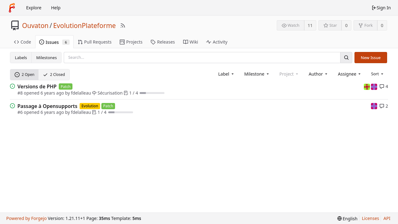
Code (22, 42)
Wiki (190, 42)
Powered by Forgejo (26, 218)
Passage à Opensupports (47, 106)
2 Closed (54, 74)
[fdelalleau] (367, 86)
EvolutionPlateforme (84, 25)
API (386, 218)
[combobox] (226, 74)
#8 (20, 93)
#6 (20, 112)
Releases (162, 42)
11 (310, 25)
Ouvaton (35, 25)
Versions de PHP (37, 86)
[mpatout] (374, 86)
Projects (131, 42)
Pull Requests (95, 42)
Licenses (370, 218)
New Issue (371, 57)
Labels (21, 57)
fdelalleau (81, 93)
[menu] (377, 74)
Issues (54, 42)
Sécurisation (107, 93)
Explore (33, 8)
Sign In (381, 8)
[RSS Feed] (123, 25)
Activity (216, 42)
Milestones (46, 57)
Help (56, 8)
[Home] (12, 7)
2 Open (25, 74)
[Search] (346, 57)
